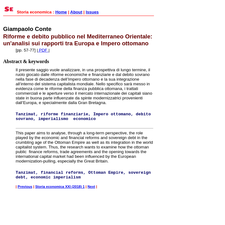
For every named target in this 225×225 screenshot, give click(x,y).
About (76, 12)
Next (91, 186)
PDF (43, 50)
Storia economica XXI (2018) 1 (59, 186)
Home (61, 12)
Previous (25, 186)
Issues (92, 12)
